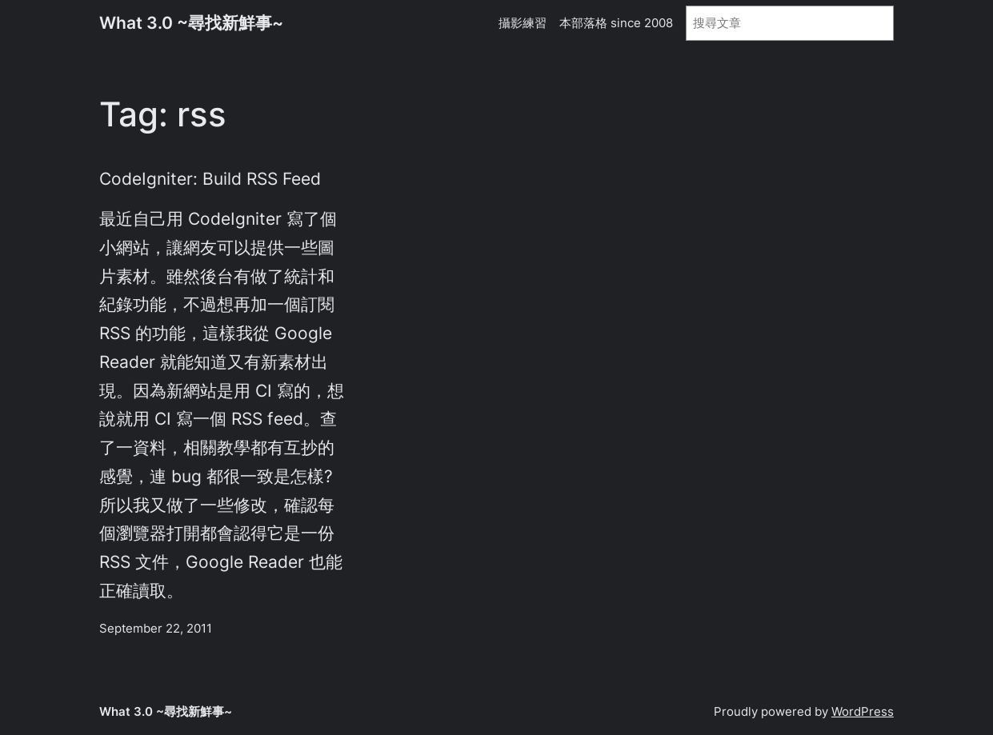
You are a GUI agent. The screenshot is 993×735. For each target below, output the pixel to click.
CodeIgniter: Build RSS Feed (210, 179)
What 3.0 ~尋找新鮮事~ (191, 23)
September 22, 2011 (155, 628)
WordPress (862, 711)
